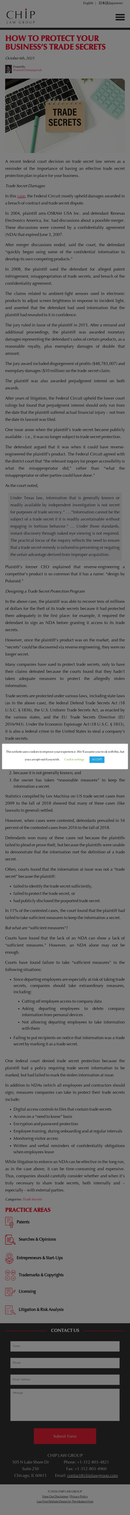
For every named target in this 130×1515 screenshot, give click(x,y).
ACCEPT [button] (97, 759)
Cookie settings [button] (74, 759)
